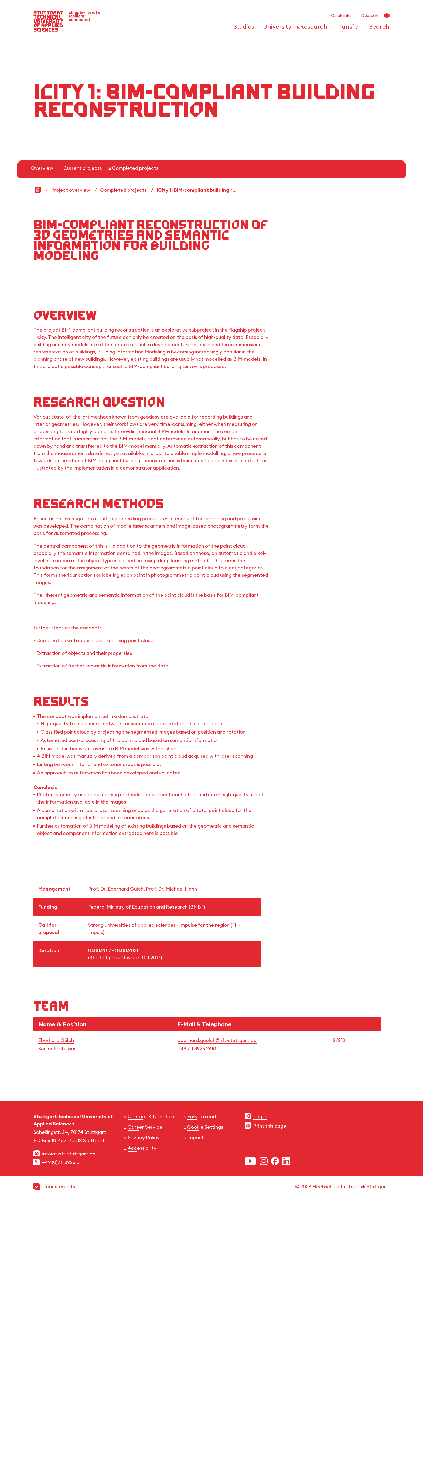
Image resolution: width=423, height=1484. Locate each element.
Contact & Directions (152, 1446)
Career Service (145, 1457)
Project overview (70, 422)
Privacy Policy (144, 1468)
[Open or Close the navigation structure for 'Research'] (312, 28)
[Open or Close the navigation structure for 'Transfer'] (346, 28)
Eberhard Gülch (56, 1370)
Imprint (195, 1468)
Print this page (269, 1456)
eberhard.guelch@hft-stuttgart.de (217, 1370)
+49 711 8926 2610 (197, 1379)
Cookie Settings (205, 1457)
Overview (42, 400)
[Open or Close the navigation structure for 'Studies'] (242, 28)
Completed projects (135, 400)
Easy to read (201, 1446)
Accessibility (142, 1478)
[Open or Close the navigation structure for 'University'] (275, 28)
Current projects (82, 400)
